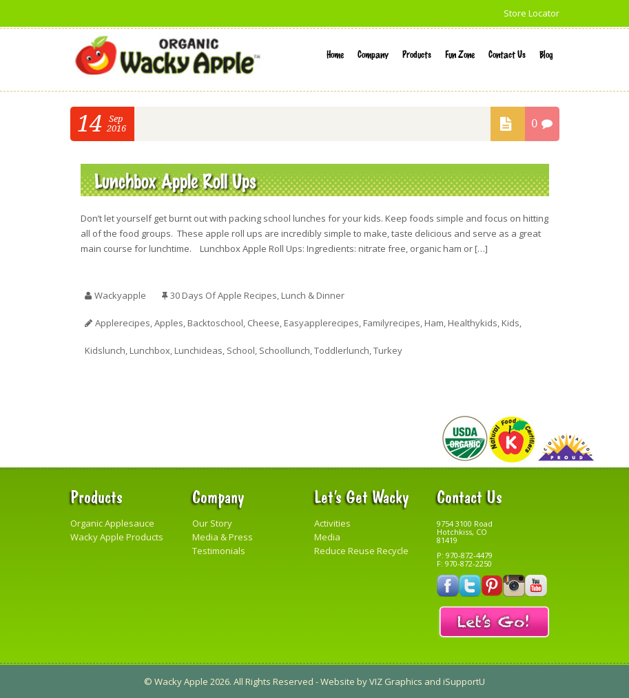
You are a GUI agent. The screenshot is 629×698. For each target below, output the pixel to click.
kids (510, 323)
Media (327, 536)
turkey (387, 350)
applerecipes (122, 323)
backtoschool (215, 323)
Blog (546, 53)
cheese (263, 323)
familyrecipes (391, 323)
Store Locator (531, 13)
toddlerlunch (341, 350)
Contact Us (507, 53)
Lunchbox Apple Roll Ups (175, 180)
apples (168, 323)
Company (373, 53)
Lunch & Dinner (312, 295)
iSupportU (464, 681)
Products (416, 53)
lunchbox (150, 350)
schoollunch (284, 350)
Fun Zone (460, 53)
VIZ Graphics (395, 681)
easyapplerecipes (321, 323)
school (241, 350)
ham (434, 323)
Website (337, 681)
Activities (332, 523)
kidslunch (105, 350)
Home (335, 53)
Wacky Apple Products (116, 536)
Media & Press (222, 536)
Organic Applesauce (112, 523)
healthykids (472, 323)
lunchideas (198, 350)
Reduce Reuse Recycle (361, 550)
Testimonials (218, 550)
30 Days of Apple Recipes (223, 295)
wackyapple (120, 295)
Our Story (212, 523)
